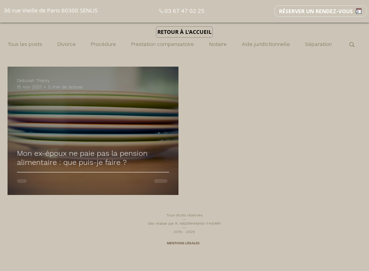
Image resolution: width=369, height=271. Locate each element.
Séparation (318, 44)
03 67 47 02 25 (184, 10)
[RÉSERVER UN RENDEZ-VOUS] (320, 11)
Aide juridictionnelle (266, 44)
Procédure (103, 44)
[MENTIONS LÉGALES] (183, 243)
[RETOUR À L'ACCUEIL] (184, 32)
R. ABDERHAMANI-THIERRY (198, 223)
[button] (351, 45)
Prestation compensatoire (162, 44)
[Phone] (161, 10)
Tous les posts (25, 44)
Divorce (66, 44)
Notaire (218, 44)
